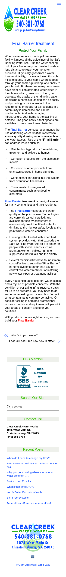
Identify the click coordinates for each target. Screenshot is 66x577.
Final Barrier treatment (33, 43)
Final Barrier (13, 201)
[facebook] (33, 556)
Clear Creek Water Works (31, 565)
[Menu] (59, 4)
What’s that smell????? (20, 486)
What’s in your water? (24, 335)
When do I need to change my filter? (28, 458)
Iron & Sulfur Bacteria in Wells (24, 492)
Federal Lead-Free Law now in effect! (32, 341)
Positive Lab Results (19, 481)
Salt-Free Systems (18, 497)
